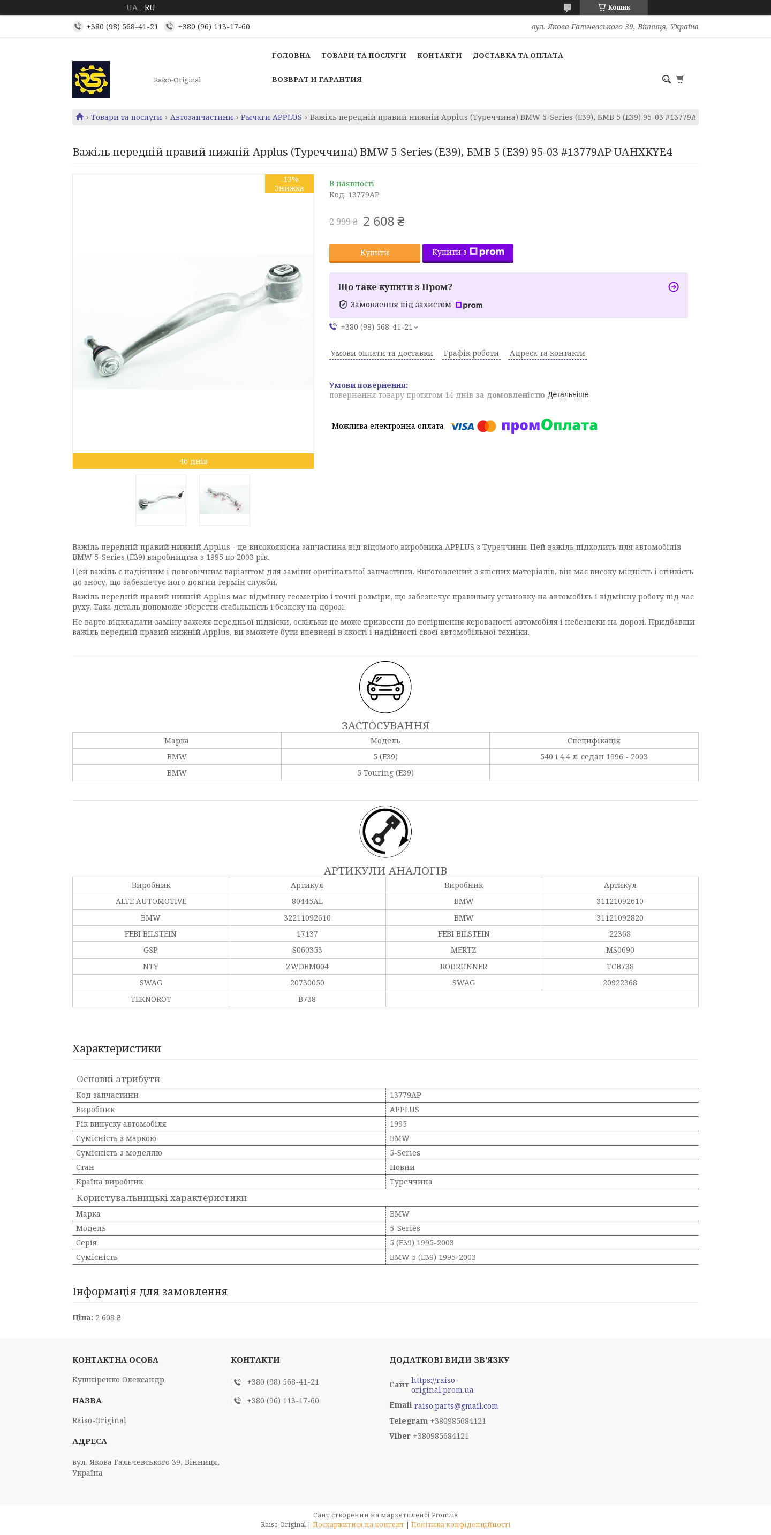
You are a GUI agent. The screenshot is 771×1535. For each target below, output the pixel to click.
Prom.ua (445, 1514)
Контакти (439, 55)
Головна (291, 55)
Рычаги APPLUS (271, 117)
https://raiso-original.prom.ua (442, 1385)
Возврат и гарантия (317, 79)
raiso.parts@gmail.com (456, 1406)
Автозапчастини (201, 117)
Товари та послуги (363, 55)
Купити (374, 252)
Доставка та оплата (518, 55)
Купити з (468, 252)
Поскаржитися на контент (358, 1524)
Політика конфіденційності (461, 1524)
